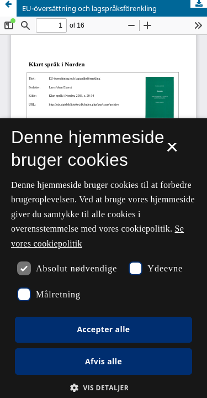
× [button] (172, 151)
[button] (103, 388)
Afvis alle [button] (103, 361)
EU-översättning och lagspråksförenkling (89, 8)
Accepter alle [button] (103, 329)
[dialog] (103, 258)
